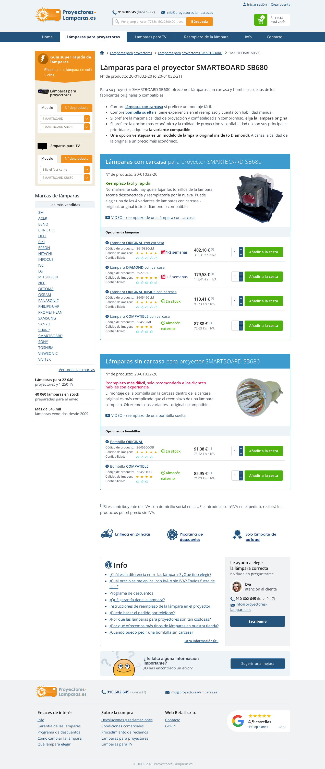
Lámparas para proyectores (131, 53)
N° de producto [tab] (77, 107)
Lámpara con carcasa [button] (134, 242)
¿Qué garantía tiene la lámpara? (137, 599)
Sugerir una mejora (257, 663)
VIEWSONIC (48, 353)
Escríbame (257, 621)
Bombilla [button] (124, 441)
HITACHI (45, 253)
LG (40, 271)
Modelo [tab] (47, 107)
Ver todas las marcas (77, 369)
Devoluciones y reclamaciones (127, 719)
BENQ (43, 224)
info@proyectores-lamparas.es (187, 12)
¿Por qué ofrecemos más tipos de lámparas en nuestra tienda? (164, 625)
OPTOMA (46, 288)
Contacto (172, 719)
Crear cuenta (280, 4)
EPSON (44, 247)
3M (41, 212)
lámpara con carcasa (144, 106)
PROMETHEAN (50, 312)
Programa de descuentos (131, 593)
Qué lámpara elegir (54, 744)
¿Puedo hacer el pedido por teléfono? (142, 612)
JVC (41, 265)
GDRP (170, 726)
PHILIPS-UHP (48, 306)
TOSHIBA (45, 347)
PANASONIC (48, 300)
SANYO (44, 324)
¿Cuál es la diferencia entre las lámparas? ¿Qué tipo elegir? (160, 574)
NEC (41, 282)
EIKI (41, 241)
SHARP (44, 329)
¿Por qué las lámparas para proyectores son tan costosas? (160, 619)
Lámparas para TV (116, 744)
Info (41, 719)
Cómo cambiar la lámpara (60, 738)
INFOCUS (46, 259)
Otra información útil (202, 640)
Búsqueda (199, 21)
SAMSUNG (47, 318)
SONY (43, 341)
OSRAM (44, 294)
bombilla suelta (139, 112)
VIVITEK (44, 359)
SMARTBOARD (50, 335)
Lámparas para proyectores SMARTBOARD (190, 53)
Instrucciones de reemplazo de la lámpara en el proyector (160, 606)
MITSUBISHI (48, 277)
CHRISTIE (46, 230)
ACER (42, 218)
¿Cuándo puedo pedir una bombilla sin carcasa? (151, 632)
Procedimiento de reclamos (124, 732)
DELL (42, 235)
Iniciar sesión (257, 4)
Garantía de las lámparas (59, 726)
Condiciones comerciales (122, 726)
